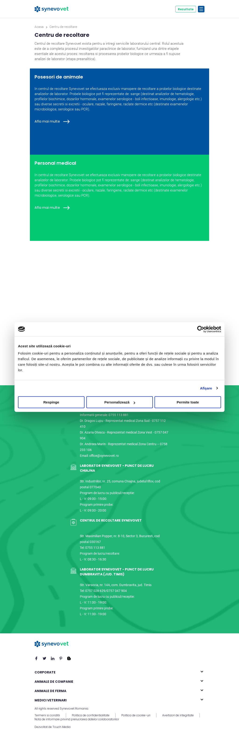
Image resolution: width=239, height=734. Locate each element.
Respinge (51, 402)
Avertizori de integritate (178, 715)
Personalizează (119, 402)
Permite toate (188, 402)
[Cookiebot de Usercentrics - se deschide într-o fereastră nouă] (200, 329)
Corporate (45, 672)
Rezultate (185, 9)
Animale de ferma (50, 691)
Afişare (206, 388)
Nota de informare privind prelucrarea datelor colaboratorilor (77, 719)
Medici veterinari (51, 700)
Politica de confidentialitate (90, 715)
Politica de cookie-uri (135, 715)
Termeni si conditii (47, 715)
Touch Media (61, 727)
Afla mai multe (52, 121)
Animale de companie (54, 681)
